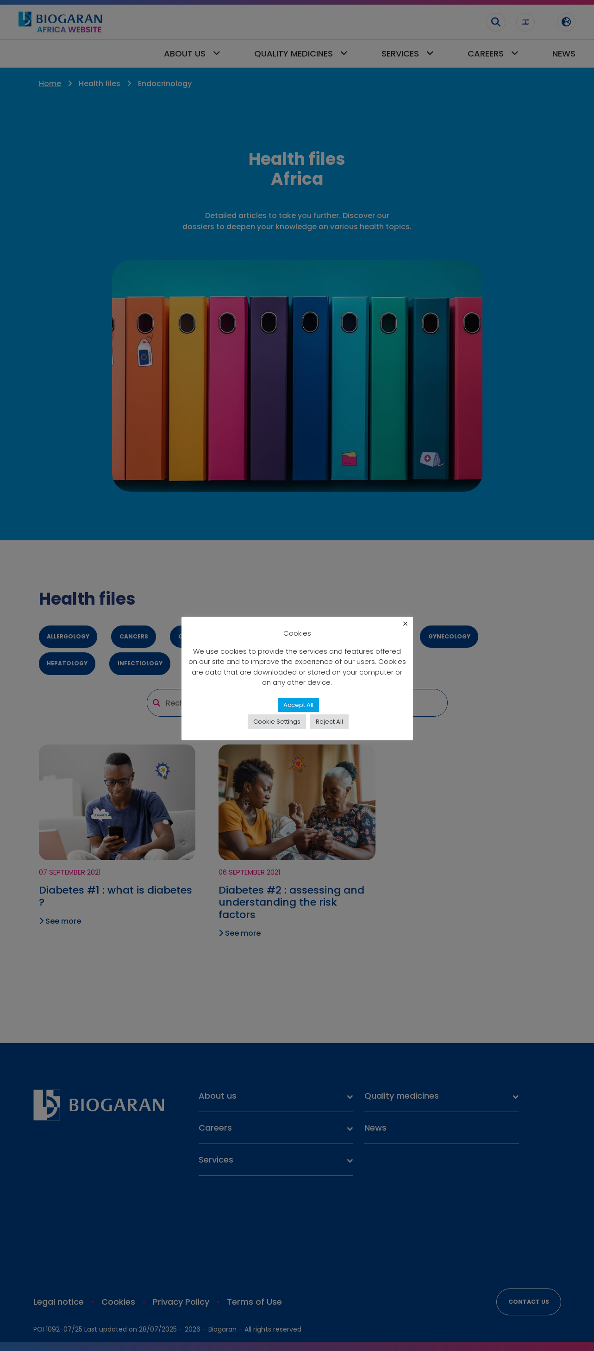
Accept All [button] (298, 705)
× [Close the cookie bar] (405, 624)
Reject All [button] (329, 721)
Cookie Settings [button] (276, 721)
